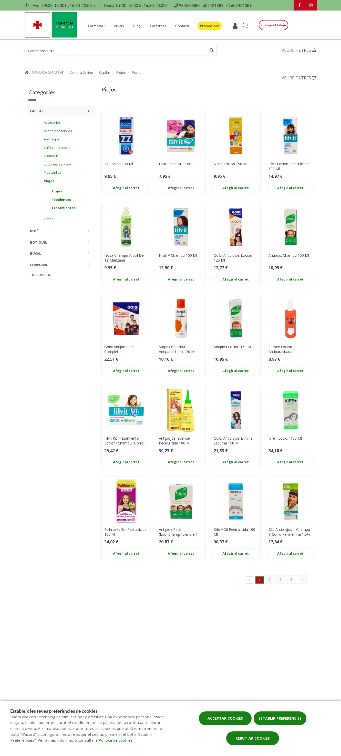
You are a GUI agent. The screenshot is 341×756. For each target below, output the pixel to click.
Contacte (182, 26)
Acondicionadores (58, 131)
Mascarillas (52, 172)
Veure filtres (299, 50)
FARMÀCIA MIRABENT (48, 72)
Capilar (104, 72)
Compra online (273, 25)
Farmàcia (95, 26)
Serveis (118, 26)
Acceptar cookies (225, 718)
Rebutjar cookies (252, 738)
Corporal (39, 264)
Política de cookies (116, 740)
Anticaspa (51, 139)
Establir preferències (280, 718)
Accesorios (52, 122)
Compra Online (81, 72)
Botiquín (38, 242)
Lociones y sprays (58, 164)
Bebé (34, 231)
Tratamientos (63, 207)
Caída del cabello (57, 147)
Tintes (48, 218)
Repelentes (61, 199)
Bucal (35, 253)
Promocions (209, 26)
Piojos (121, 72)
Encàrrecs (158, 26)
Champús (51, 155)
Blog (136, 26)
